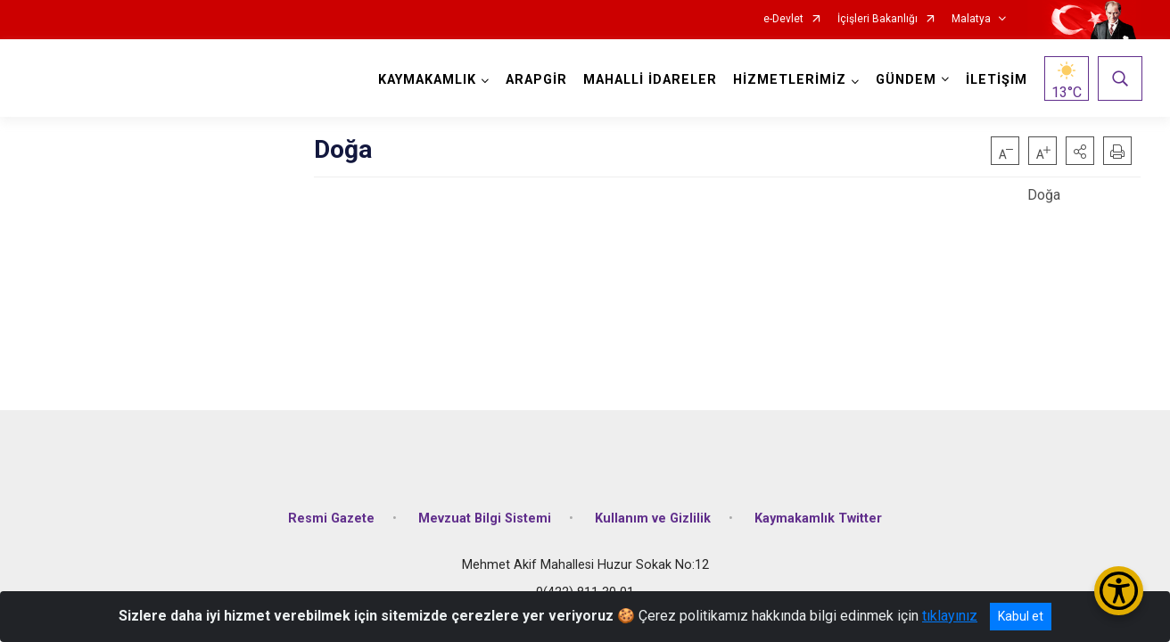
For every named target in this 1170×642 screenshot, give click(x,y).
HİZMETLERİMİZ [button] (788, 79)
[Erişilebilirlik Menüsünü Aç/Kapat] (1118, 590)
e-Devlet (783, 19)
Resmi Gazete (331, 510)
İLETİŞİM (995, 79)
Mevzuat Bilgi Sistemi (484, 510)
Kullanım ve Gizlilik (653, 510)
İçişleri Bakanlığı (877, 19)
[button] (1080, 150)
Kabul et (1020, 616)
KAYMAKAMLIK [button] (425, 79)
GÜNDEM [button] (904, 79)
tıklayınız (949, 615)
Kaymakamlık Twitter (818, 510)
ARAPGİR (534, 79)
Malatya (971, 19)
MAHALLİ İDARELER (648, 79)
